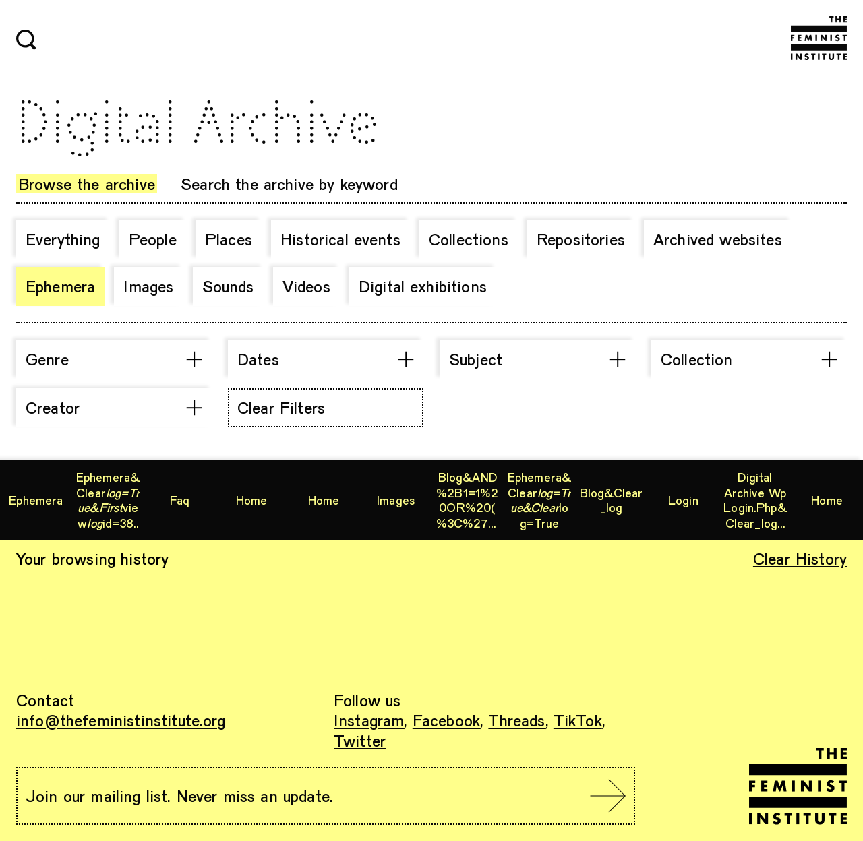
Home (252, 500)
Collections (468, 239)
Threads (516, 720)
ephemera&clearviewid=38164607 (108, 500)
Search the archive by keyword (289, 183)
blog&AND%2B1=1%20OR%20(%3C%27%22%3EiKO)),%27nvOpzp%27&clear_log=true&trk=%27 (468, 500)
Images (148, 286)
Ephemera (60, 286)
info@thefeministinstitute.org (121, 720)
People (153, 239)
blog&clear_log (611, 500)
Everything (63, 239)
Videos (306, 286)
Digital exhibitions (423, 286)
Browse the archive (86, 183)
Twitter (360, 740)
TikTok (578, 720)
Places (228, 239)
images (395, 500)
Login (683, 500)
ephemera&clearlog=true (539, 500)
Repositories (581, 239)
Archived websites (717, 239)
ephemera (36, 500)
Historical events (340, 239)
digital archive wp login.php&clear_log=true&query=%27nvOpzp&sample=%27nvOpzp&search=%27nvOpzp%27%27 (755, 500)
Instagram (369, 720)
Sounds (228, 286)
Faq (179, 500)
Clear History (800, 558)
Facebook (446, 720)
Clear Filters (281, 407)
